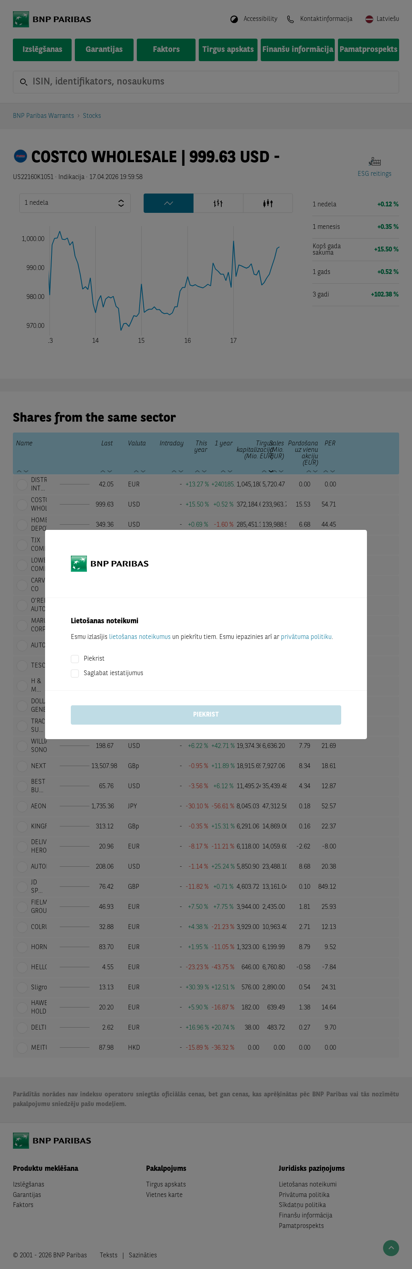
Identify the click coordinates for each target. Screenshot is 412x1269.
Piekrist (94, 659)
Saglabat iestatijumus (113, 673)
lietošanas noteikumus (140, 637)
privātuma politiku (306, 637)
